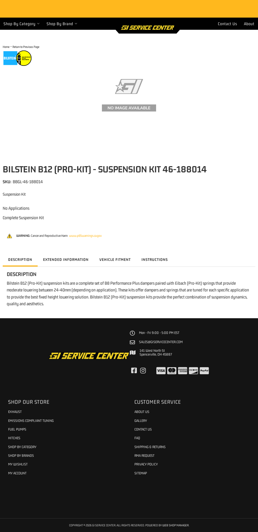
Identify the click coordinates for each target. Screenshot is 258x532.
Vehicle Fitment (115, 259)
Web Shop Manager (175, 525)
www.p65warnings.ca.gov (85, 236)
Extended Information (66, 259)
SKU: (7, 181)
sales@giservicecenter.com (161, 342)
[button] (21, 24)
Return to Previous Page (25, 46)
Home (6, 46)
